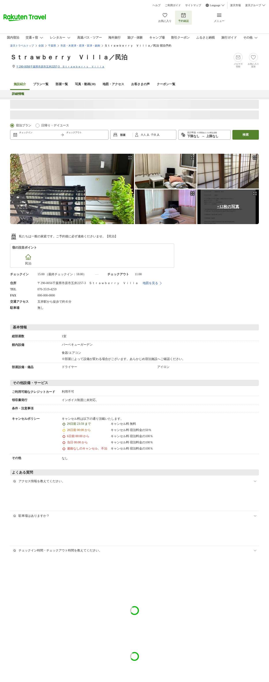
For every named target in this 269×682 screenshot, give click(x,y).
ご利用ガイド (173, 5)
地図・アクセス (113, 84)
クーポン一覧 (166, 84)
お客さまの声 (140, 84)
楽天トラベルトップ (22, 45)
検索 (246, 134)
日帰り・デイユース (55, 125)
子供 (154, 134)
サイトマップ (193, 5)
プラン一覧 (41, 84)
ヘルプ (157, 5)
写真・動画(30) (85, 84)
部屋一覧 (62, 84)
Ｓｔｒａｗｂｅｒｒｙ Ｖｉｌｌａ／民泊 (68, 57)
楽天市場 (235, 5)
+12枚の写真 (228, 206)
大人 (144, 134)
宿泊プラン (23, 125)
